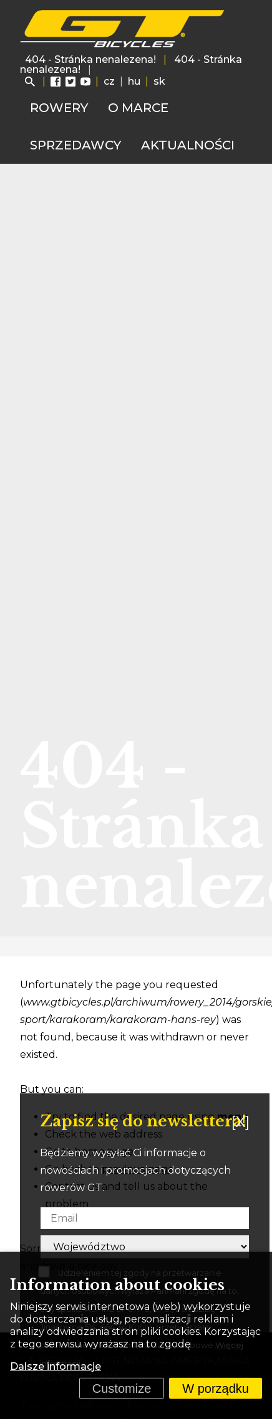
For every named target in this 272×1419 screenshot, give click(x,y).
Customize (121, 1388)
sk (159, 81)
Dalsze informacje (55, 1366)
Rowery (59, 107)
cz (109, 81)
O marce (138, 107)
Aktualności (188, 145)
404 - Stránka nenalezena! (90, 59)
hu (134, 81)
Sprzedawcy (75, 145)
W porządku (215, 1388)
